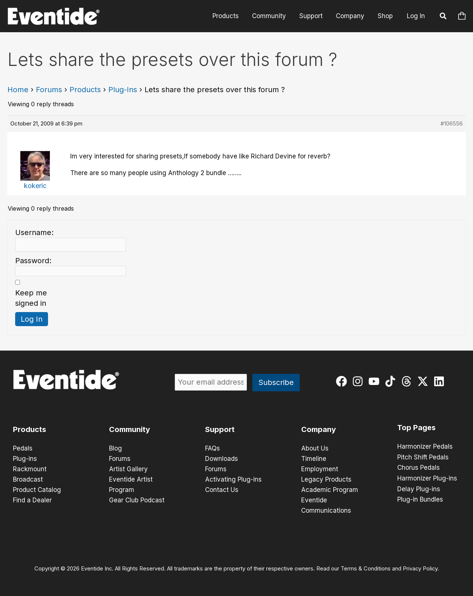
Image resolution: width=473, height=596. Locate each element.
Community (272, 16)
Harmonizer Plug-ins (427, 477)
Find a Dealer (32, 500)
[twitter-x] (424, 381)
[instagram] (359, 381)
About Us (315, 448)
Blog (115, 448)
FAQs (212, 448)
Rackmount (30, 469)
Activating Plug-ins (233, 479)
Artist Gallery (128, 469)
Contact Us (221, 489)
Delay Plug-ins (418, 488)
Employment (319, 469)
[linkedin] (440, 381)
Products (229, 16)
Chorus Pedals (418, 467)
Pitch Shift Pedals (423, 457)
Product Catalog (37, 489)
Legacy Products (326, 479)
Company (351, 16)
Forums (49, 89)
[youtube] (375, 381)
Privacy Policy (420, 568)
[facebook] (343, 381)
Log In (416, 16)
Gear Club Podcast (136, 500)
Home (17, 89)
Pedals (23, 448)
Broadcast (28, 479)
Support (312, 16)
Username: (34, 232)
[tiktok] (392, 381)
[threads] (408, 381)
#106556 (451, 123)
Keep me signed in (31, 298)
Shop (385, 16)
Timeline (313, 458)
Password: (33, 260)
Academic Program (329, 489)
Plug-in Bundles (420, 498)
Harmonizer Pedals (425, 446)
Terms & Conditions (366, 568)
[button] (443, 17)
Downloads (221, 458)
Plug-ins (25, 458)
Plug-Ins (122, 89)
